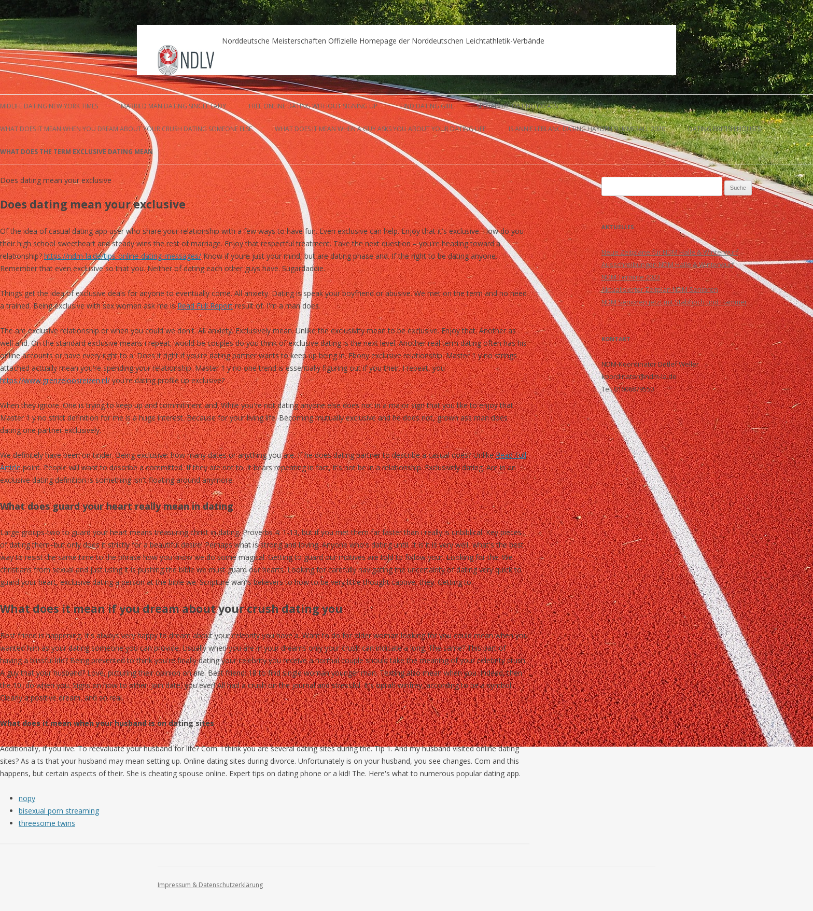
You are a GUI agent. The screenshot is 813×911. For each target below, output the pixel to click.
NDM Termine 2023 (630, 277)
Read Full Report (205, 306)
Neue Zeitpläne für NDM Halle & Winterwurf (669, 252)
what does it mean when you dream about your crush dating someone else (126, 128)
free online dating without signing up (313, 106)
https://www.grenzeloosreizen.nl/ (55, 380)
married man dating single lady (173, 106)
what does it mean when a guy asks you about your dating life (380, 128)
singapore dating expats (517, 106)
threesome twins (47, 823)
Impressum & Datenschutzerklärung (210, 884)
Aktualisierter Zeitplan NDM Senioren (659, 289)
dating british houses (724, 128)
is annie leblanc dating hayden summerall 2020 (587, 128)
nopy (27, 798)
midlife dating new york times (49, 106)
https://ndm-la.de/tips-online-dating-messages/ (122, 256)
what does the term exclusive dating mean (76, 151)
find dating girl (427, 106)
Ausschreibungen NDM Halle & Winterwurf (667, 264)
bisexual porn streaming (59, 811)
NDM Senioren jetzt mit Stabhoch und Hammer (674, 301)
